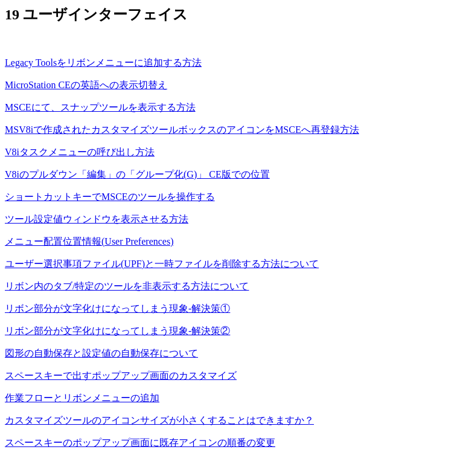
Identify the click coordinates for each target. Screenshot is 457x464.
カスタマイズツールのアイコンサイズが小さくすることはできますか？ (159, 420)
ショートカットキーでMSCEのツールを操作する (110, 197)
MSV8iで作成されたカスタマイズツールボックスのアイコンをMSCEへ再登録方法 (182, 129)
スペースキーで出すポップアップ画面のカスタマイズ (121, 375)
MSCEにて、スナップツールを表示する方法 (100, 107)
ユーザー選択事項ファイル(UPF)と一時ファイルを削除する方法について (162, 264)
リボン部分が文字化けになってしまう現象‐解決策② (117, 331)
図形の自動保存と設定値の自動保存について (101, 353)
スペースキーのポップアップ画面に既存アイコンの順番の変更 (140, 442)
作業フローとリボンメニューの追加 (82, 398)
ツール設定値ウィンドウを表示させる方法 (96, 219)
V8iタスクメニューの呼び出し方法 (80, 152)
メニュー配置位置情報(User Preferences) (89, 241)
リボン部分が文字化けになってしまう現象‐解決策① (117, 308)
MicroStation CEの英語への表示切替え (86, 85)
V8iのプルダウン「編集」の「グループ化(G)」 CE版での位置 (137, 174)
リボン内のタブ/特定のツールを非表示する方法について (127, 286)
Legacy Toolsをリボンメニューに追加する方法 (103, 62)
